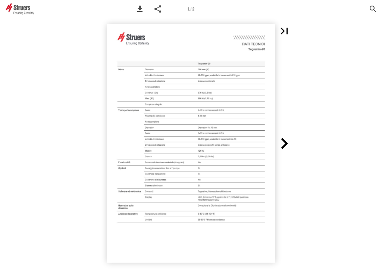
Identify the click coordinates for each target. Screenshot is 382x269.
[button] (140, 9)
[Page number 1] (191, 9)
